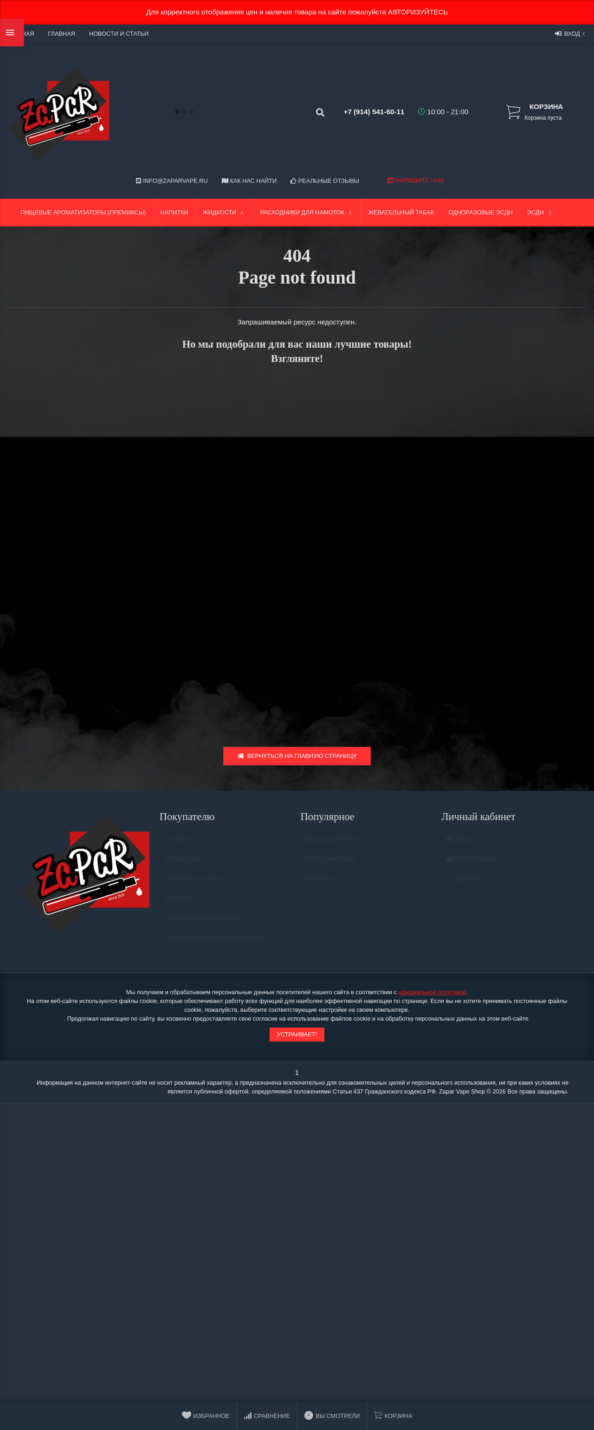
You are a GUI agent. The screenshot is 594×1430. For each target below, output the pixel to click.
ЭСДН (540, 212)
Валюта (463, 885)
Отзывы (177, 845)
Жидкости (224, 212)
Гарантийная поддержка (203, 924)
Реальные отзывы (325, 180)
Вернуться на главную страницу (297, 758)
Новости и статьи (118, 33)
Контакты (179, 905)
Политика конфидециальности (213, 944)
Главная (61, 33)
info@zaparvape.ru (171, 180)
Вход (571, 33)
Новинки (319, 885)
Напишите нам (415, 180)
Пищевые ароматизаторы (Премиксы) (83, 212)
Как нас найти (249, 180)
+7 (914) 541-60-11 (366, 111)
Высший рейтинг (332, 845)
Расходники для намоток (307, 212)
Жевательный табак (401, 212)
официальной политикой (432, 994)
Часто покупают (330, 865)
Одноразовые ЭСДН (480, 212)
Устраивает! (297, 1037)
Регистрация (471, 865)
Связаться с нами (192, 885)
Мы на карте (184, 865)
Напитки (174, 212)
